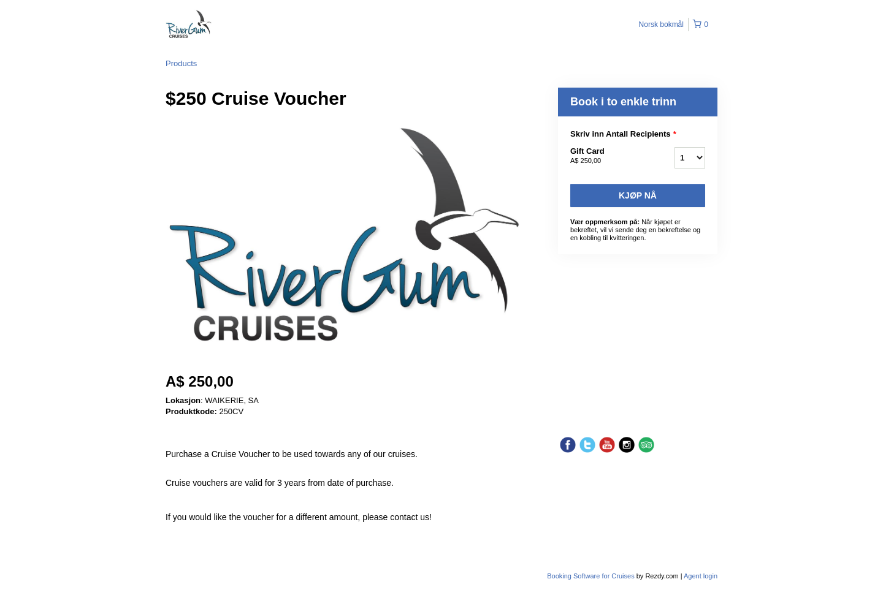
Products (181, 63)
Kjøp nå (638, 195)
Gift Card (607, 156)
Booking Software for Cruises (591, 576)
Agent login (700, 576)
